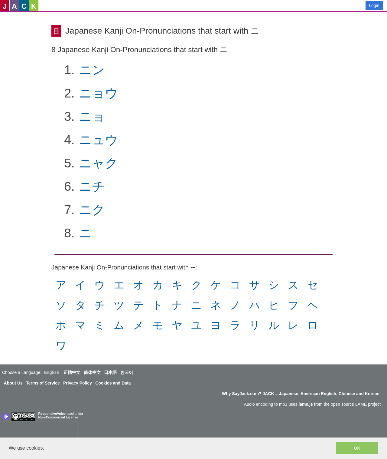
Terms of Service (43, 383)
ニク (92, 210)
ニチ (92, 186)
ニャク (98, 163)
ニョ (92, 116)
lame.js (305, 404)
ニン (92, 70)
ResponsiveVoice (52, 413)
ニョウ (98, 93)
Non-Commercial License (58, 417)
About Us (13, 383)
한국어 (126, 372)
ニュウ (98, 140)
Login (374, 5)
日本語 (110, 372)
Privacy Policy (77, 383)
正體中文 (71, 372)
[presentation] (38, 431)
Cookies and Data (113, 383)
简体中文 (92, 372)
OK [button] (357, 448)
